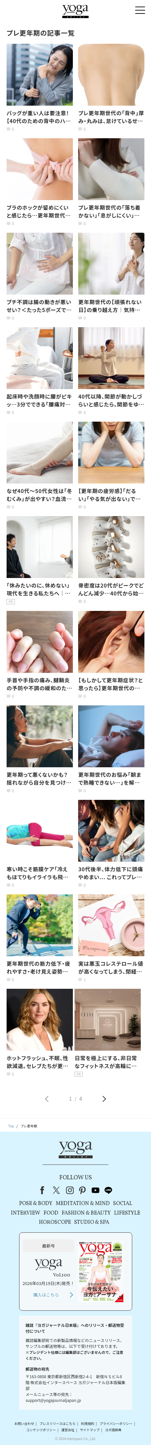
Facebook (44, 1190)
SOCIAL (122, 1203)
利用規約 (87, 1423)
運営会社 (68, 1430)
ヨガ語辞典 (113, 1430)
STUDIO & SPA (91, 1222)
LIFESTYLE (127, 1213)
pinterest (82, 1190)
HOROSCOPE (55, 1222)
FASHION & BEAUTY (86, 1213)
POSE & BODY (35, 1203)
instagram (70, 1190)
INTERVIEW (25, 1213)
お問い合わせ (24, 1423)
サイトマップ (90, 1430)
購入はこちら (46, 1295)
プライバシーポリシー (116, 1423)
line (108, 1190)
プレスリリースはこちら (58, 1423)
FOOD (51, 1213)
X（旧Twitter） (57, 1190)
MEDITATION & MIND (83, 1203)
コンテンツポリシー (41, 1430)
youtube (95, 1190)
